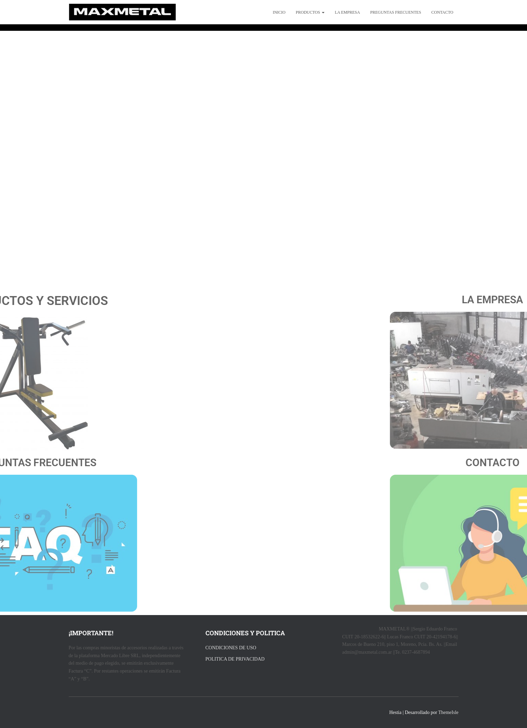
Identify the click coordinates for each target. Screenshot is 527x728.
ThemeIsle (448, 712)
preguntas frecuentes (395, 12)
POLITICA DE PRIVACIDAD (235, 659)
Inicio (279, 12)
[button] (323, 12)
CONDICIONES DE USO (231, 647)
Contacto (442, 12)
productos (310, 12)
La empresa (347, 12)
